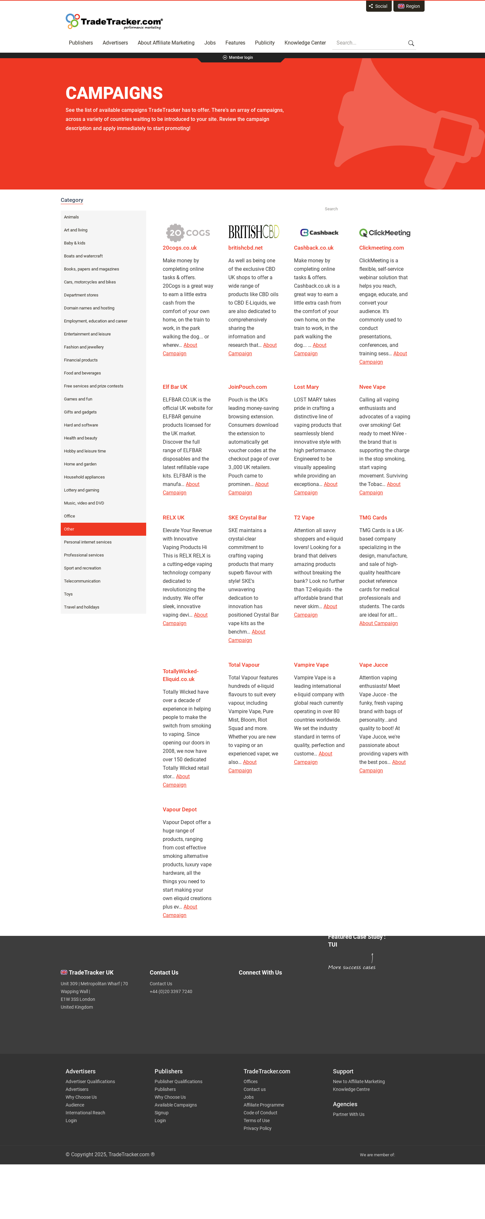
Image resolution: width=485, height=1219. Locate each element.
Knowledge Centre (351, 1089)
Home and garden (80, 464)
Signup (162, 1112)
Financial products (81, 360)
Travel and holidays (81, 607)
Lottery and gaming (81, 490)
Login (71, 1120)
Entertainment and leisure (87, 334)
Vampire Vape (311, 665)
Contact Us (161, 983)
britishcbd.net (245, 247)
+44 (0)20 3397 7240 (171, 991)
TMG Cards (373, 517)
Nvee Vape (372, 387)
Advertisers (115, 43)
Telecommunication (82, 581)
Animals (71, 217)
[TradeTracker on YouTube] (281, 1027)
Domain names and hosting (89, 308)
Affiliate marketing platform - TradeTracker (114, 21)
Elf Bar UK (175, 387)
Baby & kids (74, 243)
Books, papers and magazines (91, 269)
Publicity (265, 43)
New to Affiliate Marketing (359, 1081)
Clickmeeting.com (381, 247)
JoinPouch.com (247, 387)
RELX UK (174, 517)
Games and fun (78, 399)
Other (69, 529)
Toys (68, 594)
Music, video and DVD (84, 503)
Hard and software (81, 425)
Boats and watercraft (83, 256)
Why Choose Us (81, 1097)
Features (235, 43)
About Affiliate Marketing (166, 43)
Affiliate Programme (264, 1105)
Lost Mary (306, 387)
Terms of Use (257, 1120)
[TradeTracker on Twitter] (279, 990)
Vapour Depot (180, 809)
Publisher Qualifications (178, 1081)
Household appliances (84, 477)
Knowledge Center (305, 43)
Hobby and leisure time (85, 451)
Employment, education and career (95, 321)
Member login (241, 57)
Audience (75, 1105)
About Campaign (378, 623)
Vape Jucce (373, 665)
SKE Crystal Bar (247, 517)
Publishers (81, 43)
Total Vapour (244, 665)
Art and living (75, 230)
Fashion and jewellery (84, 347)
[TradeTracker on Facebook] (279, 1003)
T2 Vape (304, 517)
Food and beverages (82, 373)
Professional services (84, 555)
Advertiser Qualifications (90, 1081)
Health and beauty (80, 438)
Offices (251, 1081)
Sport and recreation (82, 568)
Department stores (81, 295)
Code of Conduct (260, 1112)
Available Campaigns (176, 1105)
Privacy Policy (258, 1128)
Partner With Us (348, 1114)
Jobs (210, 43)
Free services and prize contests (93, 386)
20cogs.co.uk (180, 247)
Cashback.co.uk (314, 247)
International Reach (85, 1112)
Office (69, 516)
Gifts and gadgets (80, 412)
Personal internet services (88, 542)
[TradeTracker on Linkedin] (279, 1016)
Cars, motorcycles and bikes (90, 282)
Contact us (255, 1089)
